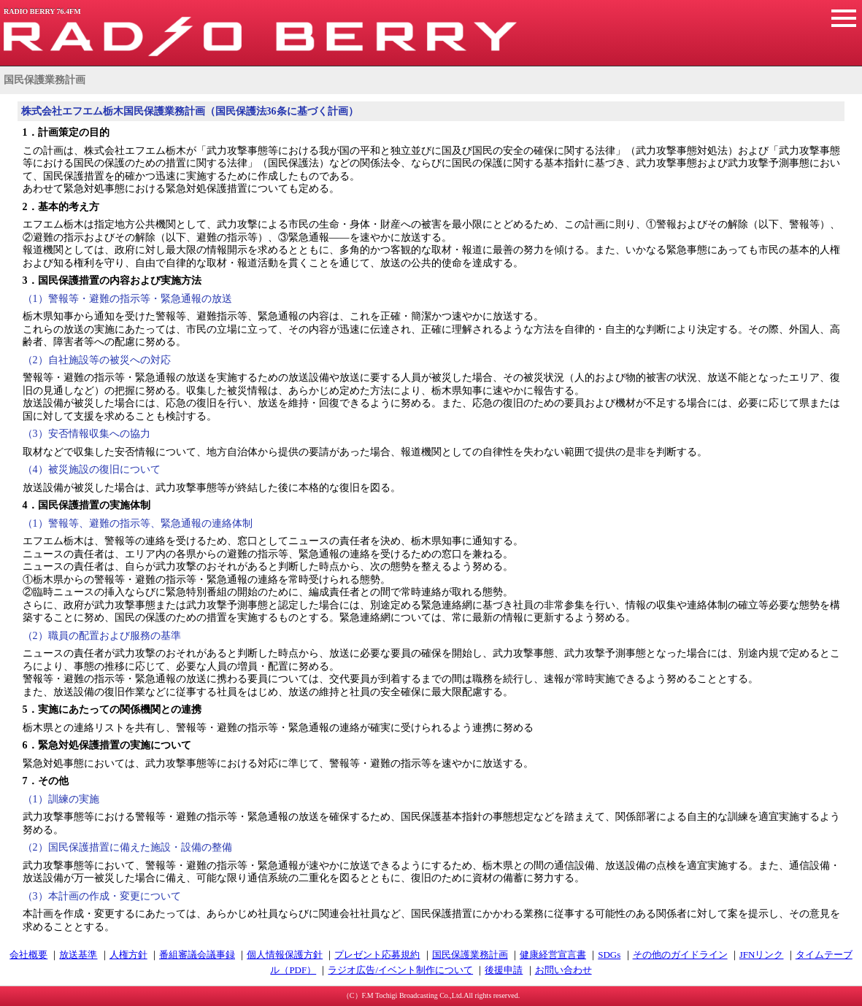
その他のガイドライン (680, 954)
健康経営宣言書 (553, 954)
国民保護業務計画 (470, 954)
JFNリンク (761, 954)
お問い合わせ (563, 969)
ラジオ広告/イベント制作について (400, 969)
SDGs (609, 954)
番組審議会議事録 (197, 954)
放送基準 (78, 954)
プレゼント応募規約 (377, 954)
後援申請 (504, 969)
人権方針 (128, 954)
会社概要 (28, 954)
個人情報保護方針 (285, 954)
